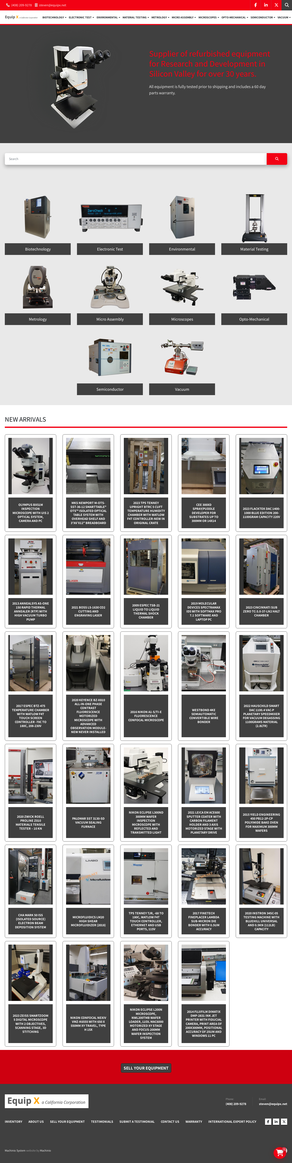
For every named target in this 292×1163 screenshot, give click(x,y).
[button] (54, 17)
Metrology (159, 17)
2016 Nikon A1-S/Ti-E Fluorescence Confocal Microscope (146, 716)
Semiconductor (262, 17)
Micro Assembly (182, 17)
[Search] (136, 159)
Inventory (13, 1122)
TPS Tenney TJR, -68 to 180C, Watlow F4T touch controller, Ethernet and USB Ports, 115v (146, 921)
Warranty (194, 1122)
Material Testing (135, 17)
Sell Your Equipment (67, 1122)
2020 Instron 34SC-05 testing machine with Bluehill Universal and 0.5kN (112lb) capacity (261, 921)
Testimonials (102, 1122)
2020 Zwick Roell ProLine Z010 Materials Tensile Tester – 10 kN (30, 823)
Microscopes (208, 17)
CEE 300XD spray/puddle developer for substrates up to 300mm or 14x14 (203, 513)
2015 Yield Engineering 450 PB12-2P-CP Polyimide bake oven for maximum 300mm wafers (261, 823)
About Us (36, 1122)
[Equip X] (46, 1102)
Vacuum (283, 17)
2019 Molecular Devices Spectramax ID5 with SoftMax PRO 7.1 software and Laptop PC (203, 612)
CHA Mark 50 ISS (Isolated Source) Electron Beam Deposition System (30, 921)
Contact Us (170, 1122)
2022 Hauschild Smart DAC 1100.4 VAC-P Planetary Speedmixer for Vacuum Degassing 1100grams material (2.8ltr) (261, 716)
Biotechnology (53, 17)
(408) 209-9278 (21, 5)
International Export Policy (232, 1122)
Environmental (107, 17)
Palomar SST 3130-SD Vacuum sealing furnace (88, 823)
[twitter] (276, 5)
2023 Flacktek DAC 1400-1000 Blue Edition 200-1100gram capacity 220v (261, 513)
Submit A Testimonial (137, 1122)
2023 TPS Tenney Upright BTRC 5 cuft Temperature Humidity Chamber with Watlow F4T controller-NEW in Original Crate (146, 513)
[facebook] (255, 5)
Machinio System (15, 1151)
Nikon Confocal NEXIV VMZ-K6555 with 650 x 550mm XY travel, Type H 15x (88, 1024)
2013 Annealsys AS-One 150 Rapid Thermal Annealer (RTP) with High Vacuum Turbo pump (30, 612)
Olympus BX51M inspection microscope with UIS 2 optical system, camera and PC (31, 513)
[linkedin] (266, 5)
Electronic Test (80, 17)
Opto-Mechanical (234, 17)
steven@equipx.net (52, 5)
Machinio (45, 1151)
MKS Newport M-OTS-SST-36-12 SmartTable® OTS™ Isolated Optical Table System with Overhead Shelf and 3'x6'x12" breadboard (88, 513)
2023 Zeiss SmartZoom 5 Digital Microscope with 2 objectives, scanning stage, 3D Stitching (30, 1024)
